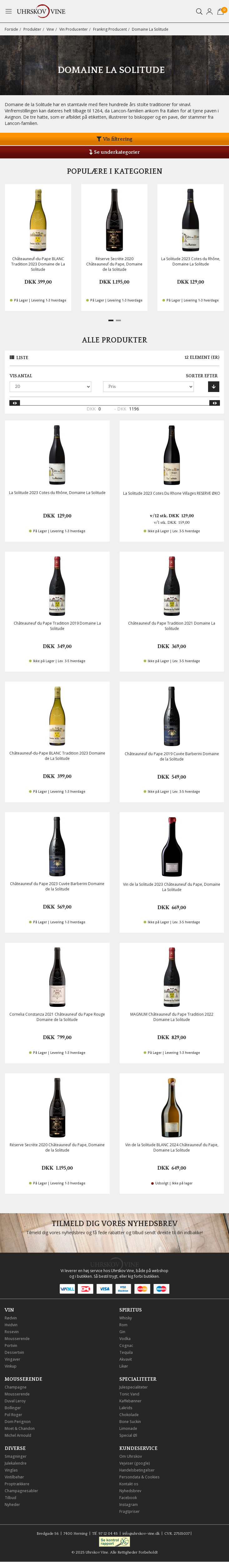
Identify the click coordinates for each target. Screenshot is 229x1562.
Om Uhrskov (130, 1456)
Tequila (126, 1352)
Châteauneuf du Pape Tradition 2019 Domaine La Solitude (57, 626)
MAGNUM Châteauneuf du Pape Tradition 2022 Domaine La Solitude (171, 1017)
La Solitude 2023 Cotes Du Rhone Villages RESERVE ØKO (171, 493)
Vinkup (11, 1366)
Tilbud (10, 1497)
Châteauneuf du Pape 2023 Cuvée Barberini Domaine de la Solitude (57, 886)
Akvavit (125, 1359)
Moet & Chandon (20, 1428)
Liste (22, 357)
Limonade (128, 1428)
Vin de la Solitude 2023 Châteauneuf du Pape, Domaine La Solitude (171, 887)
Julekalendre (16, 1463)
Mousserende (17, 1338)
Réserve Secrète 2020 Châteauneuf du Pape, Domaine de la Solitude (114, 264)
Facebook (128, 1497)
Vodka (125, 1338)
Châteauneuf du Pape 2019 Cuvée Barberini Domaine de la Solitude (172, 756)
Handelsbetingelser (137, 1470)
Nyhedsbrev (130, 1490)
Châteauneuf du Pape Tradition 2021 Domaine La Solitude (171, 626)
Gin (122, 1331)
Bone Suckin (130, 1421)
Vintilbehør (14, 1477)
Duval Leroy (15, 1401)
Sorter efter (202, 376)
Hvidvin (11, 1324)
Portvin (11, 1345)
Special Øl (128, 1435)
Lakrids (125, 1407)
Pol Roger (13, 1414)
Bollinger (13, 1407)
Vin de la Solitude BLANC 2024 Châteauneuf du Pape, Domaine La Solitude (171, 1147)
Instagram (128, 1504)
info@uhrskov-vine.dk (141, 1534)
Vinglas (11, 1470)
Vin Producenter (73, 29)
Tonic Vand (129, 1394)
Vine (50, 29)
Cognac (126, 1345)
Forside (11, 29)
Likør (123, 1366)
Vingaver (12, 1359)
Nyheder (12, 1504)
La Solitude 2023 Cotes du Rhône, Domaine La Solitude (190, 261)
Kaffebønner (130, 1401)
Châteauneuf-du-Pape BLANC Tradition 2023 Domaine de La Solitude (38, 264)
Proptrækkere (17, 1484)
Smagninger (16, 1456)
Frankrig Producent (110, 29)
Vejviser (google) (134, 1463)
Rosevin (12, 1331)
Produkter (32, 29)
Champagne (16, 1387)
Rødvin (11, 1318)
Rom (123, 1324)
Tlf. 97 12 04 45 (105, 1534)
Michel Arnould (18, 1435)
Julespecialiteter (133, 1387)
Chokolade (129, 1414)
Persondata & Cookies (139, 1477)
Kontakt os (128, 1484)
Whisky (125, 1318)
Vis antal (21, 376)
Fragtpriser (129, 1511)
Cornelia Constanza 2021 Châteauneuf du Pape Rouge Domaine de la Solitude (57, 1017)
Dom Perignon (18, 1421)
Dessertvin (14, 1352)
